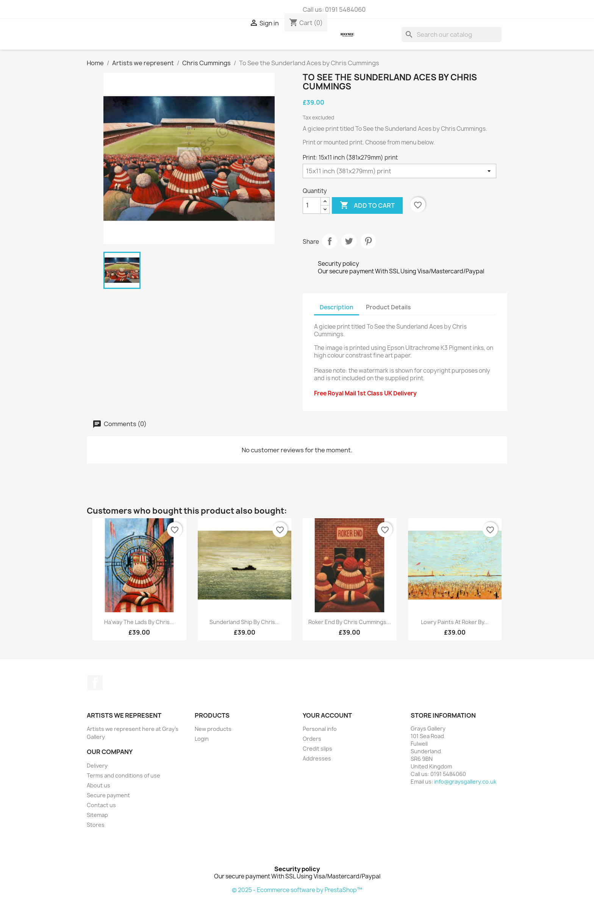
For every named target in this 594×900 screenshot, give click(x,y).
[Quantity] (312, 205)
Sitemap (97, 814)
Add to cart (367, 205)
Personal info (320, 728)
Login (202, 738)
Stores (96, 824)
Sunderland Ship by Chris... (244, 622)
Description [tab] (336, 307)
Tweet (348, 241)
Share (329, 241)
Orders (312, 738)
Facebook (95, 682)
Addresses (317, 758)
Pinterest (368, 241)
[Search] (452, 34)
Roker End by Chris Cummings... (349, 622)
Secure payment (108, 795)
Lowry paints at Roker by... (455, 622)
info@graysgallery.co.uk (465, 781)
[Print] (399, 171)
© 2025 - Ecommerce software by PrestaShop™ (297, 890)
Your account (327, 715)
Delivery (97, 765)
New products (213, 728)
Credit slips (317, 748)
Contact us (101, 805)
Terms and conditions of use (123, 775)
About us (98, 785)
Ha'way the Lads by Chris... (139, 622)
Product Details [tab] (388, 307)
